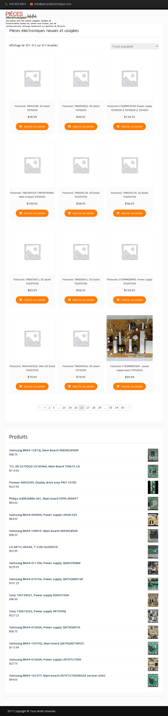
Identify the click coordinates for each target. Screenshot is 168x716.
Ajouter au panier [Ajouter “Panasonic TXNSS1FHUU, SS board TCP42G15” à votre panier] (83, 387)
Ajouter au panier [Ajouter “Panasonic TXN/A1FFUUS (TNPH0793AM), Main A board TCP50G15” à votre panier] (34, 213)
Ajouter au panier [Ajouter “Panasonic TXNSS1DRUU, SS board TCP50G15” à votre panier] (83, 127)
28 (93, 407)
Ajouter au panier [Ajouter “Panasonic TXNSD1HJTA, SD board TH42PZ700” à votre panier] (83, 213)
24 (69, 407)
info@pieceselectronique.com (53, 4)
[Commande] (134, 46)
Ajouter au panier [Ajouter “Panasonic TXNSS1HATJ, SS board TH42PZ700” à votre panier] (83, 300)
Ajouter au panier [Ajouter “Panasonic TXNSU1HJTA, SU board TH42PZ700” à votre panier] (132, 213)
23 (63, 407)
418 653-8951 (17, 4)
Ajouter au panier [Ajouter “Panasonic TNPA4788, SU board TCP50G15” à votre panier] (34, 127)
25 (75, 407)
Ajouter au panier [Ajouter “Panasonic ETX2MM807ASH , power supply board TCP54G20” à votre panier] (132, 387)
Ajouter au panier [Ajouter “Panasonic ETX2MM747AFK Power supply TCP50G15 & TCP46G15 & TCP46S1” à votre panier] (132, 127)
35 (122, 407)
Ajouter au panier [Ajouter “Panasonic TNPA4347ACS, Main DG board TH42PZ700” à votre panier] (34, 387)
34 (116, 407)
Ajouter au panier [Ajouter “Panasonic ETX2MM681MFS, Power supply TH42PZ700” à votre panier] (132, 300)
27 (87, 407)
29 (99, 407)
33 (110, 407)
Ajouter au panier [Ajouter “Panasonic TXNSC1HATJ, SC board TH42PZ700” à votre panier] (34, 300)
